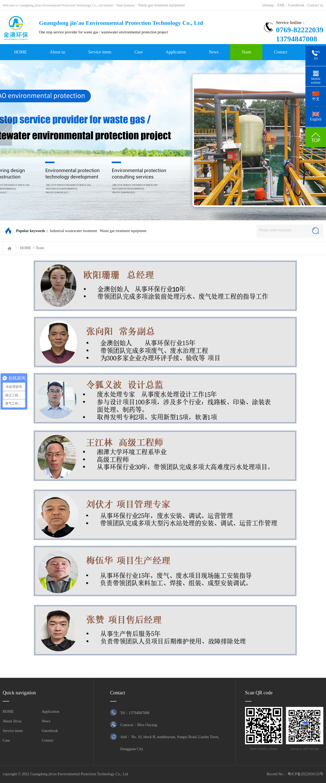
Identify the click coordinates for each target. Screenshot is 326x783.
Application (176, 52)
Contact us (316, 5)
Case (138, 52)
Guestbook (50, 731)
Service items (99, 52)
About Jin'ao (12, 721)
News (214, 52)
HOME (20, 52)
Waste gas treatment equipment (161, 5)
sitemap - (269, 5)
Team (246, 52)
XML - (282, 5)
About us (57, 52)
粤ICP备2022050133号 (305, 774)
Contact (280, 52)
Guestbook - (297, 5)
